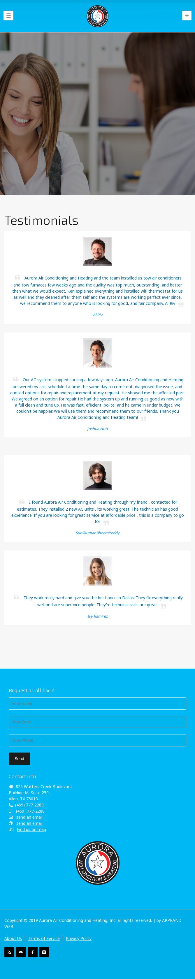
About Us (13, 938)
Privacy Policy (79, 938)
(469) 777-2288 (29, 805)
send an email (29, 817)
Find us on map (31, 829)
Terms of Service (44, 938)
